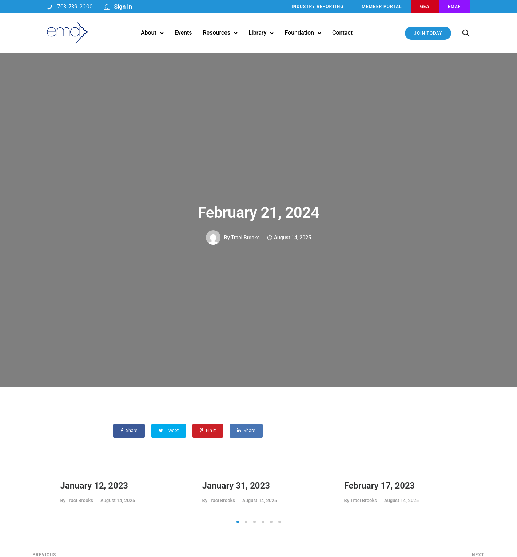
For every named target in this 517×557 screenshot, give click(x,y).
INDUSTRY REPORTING (317, 6)
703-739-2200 (76, 7)
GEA (424, 6)
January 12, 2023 (94, 485)
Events (183, 32)
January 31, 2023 (236, 485)
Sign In (123, 6)
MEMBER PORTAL (381, 6)
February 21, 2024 (258, 212)
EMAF (454, 6)
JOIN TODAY (428, 33)
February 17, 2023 (379, 485)
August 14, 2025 (117, 500)
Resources (217, 32)
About (148, 32)
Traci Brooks (245, 237)
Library (257, 32)
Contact (342, 32)
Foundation (299, 32)
